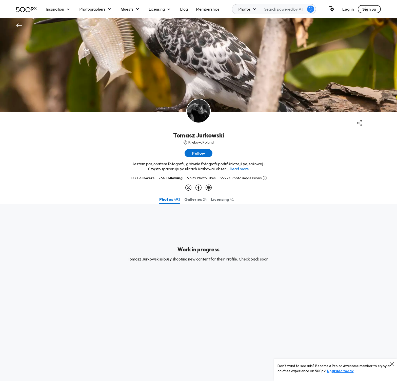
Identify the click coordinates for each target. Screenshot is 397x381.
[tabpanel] (198, 292)
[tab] (169, 199)
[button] (198, 153)
